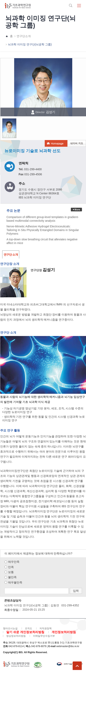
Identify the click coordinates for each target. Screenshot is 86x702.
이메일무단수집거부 (44, 636)
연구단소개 (24, 36)
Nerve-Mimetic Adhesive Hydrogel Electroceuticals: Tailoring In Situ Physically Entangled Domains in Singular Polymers (42, 230)
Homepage (57, 143)
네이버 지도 (76, 143)
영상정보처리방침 (16, 636)
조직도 (28, 628)
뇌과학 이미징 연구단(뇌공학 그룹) (30, 44)
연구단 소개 (11, 254)
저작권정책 (45, 628)
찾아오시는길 (10, 628)
